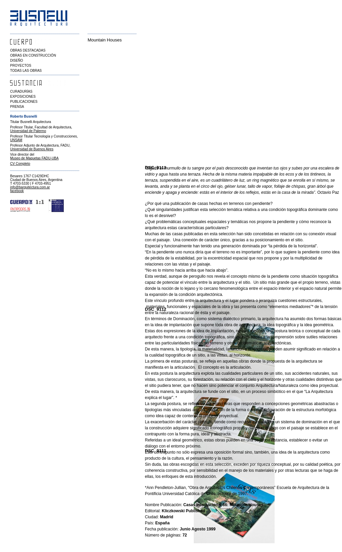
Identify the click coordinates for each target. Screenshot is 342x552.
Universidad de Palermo (28, 131)
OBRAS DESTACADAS (27, 50)
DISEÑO (16, 60)
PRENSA (17, 107)
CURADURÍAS (21, 91)
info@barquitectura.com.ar (30, 187)
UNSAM (16, 140)
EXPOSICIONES (23, 96)
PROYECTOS (20, 65)
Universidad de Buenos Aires (31, 149)
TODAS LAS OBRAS (26, 70)
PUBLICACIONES (23, 101)
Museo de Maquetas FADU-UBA (34, 158)
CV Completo (20, 163)
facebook (17, 191)
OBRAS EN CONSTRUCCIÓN (33, 55)
